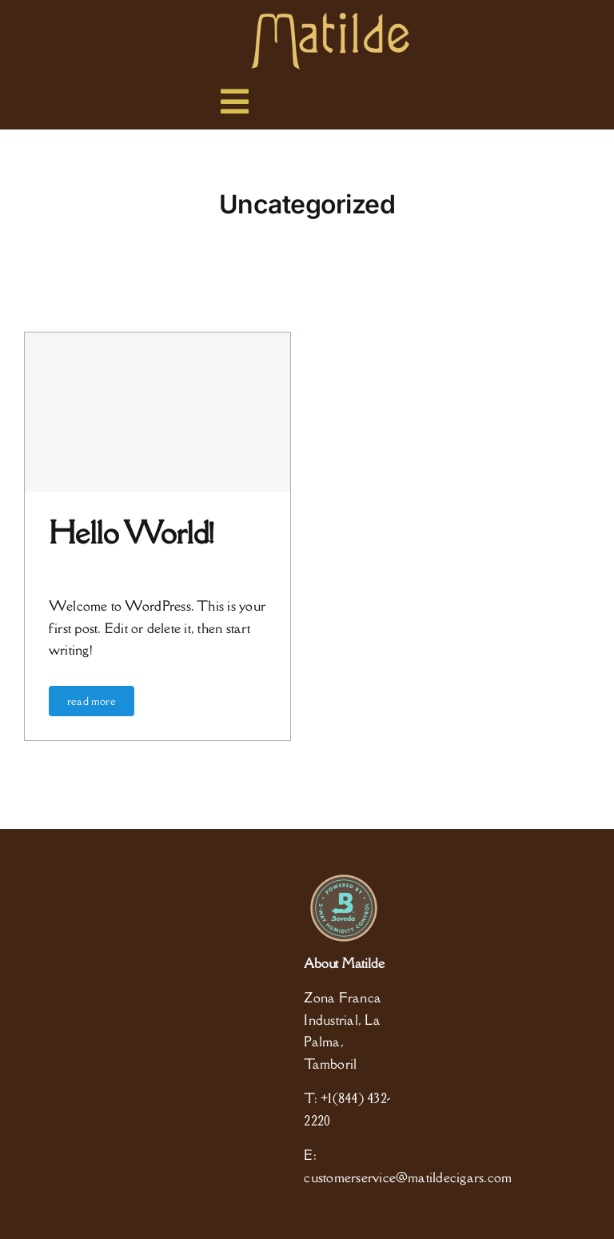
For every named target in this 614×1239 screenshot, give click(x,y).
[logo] (330, 18)
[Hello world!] (157, 412)
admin (62, 565)
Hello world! (131, 532)
